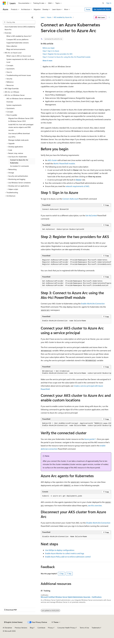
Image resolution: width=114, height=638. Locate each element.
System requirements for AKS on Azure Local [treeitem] (20, 60)
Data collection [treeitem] (11, 46)
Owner (78, 179)
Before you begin (49, 48)
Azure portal (89, 439)
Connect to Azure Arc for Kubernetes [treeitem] (19, 161)
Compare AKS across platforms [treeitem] (17, 39)
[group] (76, 262)
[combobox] (19, 22)
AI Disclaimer (7, 628)
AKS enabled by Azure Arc (63, 17)
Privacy (50, 628)
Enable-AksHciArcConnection (93, 303)
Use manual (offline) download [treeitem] (19, 133)
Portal (88, 9)
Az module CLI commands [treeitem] (19, 166)
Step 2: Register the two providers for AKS (57, 54)
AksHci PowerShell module (64, 163)
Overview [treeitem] (9, 102)
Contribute (41, 628)
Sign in (108, 3)
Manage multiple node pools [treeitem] (18, 140)
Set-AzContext (91, 215)
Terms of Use (84, 628)
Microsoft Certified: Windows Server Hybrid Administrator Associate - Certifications (71, 597)
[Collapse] (32, 17)
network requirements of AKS (77, 186)
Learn (43, 17)
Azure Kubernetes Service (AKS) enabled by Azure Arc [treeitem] (20, 28)
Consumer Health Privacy (66, 628)
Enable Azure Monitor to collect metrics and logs (64, 553)
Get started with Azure (102, 9)
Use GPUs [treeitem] (11, 137)
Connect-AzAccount (70, 199)
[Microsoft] (4, 3)
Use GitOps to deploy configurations (59, 550)
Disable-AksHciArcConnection (98, 522)
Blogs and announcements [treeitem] (15, 49)
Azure (49, 17)
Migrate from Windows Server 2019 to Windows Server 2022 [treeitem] (20, 119)
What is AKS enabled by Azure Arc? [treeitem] (18, 36)
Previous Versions (21, 628)
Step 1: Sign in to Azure (51, 51)
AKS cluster (52, 160)
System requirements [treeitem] (13, 105)
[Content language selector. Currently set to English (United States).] (13, 622)
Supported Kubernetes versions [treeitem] (17, 43)
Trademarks (96, 628)
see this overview (95, 505)
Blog (31, 628)
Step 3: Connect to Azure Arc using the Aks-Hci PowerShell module (66, 57)
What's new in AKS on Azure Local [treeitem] (18, 56)
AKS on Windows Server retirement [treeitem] (18, 98)
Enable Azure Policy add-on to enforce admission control (68, 556)
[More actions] (109, 17)
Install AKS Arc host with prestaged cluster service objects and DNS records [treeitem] (20, 127)
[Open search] (103, 3)
